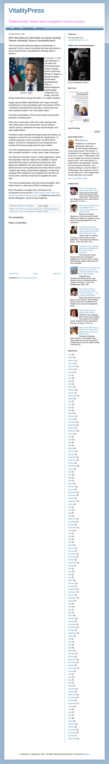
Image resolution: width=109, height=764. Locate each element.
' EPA (17, 209)
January (71, 363)
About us (17, 28)
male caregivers (29, 211)
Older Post (57, 274)
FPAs (21, 211)
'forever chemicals (26, 209)
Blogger (86, 754)
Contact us (40, 28)
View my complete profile (77, 178)
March (70, 357)
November (72, 425)
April (69, 355)
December (72, 366)
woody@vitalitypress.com (78, 40)
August (70, 372)
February (71, 360)
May (69, 381)
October (71, 369)
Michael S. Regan (42, 211)
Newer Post (13, 274)
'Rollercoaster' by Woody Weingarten (45, 209)
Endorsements (28, 28)
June (70, 378)
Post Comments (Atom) (28, 278)
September (72, 396)
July (69, 375)
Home (9, 28)
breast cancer (14, 211)
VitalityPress (26, 10)
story (56, 58)
